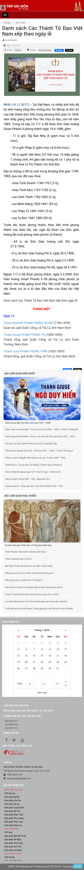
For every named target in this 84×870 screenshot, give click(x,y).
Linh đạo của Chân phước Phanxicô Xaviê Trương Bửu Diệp (31, 443)
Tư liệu (7, 23)
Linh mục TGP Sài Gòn (16, 705)
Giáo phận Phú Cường (14, 818)
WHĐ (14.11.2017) (16, 104)
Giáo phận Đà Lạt (12, 804)
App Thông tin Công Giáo (17, 745)
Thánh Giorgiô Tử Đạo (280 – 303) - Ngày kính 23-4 (27, 479)
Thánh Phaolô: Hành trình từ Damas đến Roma (25, 552)
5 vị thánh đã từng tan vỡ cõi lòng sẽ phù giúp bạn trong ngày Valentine (36, 601)
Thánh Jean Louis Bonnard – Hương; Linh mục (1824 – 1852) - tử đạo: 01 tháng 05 (41, 429)
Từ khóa (33, 50)
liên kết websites (13, 785)
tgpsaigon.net (11, 721)
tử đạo (17, 50)
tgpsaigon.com (11, 724)
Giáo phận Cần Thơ (12, 800)
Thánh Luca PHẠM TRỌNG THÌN (25, 351)
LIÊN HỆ (8, 762)
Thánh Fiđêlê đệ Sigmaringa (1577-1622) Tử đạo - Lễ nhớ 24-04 (33, 472)
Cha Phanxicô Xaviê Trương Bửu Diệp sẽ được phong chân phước (34, 587)
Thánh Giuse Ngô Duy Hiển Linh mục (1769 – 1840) (28, 423)
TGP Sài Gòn (9, 793)
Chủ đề (9, 50)
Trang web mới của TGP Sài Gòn (22, 716)
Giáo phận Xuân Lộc (13, 825)
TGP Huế (8, 832)
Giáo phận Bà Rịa (11, 797)
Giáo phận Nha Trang (13, 843)
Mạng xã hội (11, 733)
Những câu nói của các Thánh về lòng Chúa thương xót (29, 573)
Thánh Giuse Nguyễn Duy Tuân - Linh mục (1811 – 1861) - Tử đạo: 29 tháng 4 (39, 451)
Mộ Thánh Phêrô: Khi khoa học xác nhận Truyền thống (29, 566)
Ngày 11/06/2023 (13, 46)
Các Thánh (20, 23)
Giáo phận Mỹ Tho (12, 811)
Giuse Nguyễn (11, 40)
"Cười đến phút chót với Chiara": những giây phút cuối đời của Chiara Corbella (39, 608)
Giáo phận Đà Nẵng (12, 839)
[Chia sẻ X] (69, 50)
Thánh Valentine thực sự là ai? (18, 559)
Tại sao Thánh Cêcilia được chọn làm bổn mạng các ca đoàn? (32, 594)
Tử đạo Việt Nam (44, 50)
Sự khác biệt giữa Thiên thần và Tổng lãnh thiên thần (28, 545)
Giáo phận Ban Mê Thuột (15, 836)
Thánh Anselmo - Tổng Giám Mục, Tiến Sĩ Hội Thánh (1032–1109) (34, 486)
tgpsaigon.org (11, 728)
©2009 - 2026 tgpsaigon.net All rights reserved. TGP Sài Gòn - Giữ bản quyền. (42, 866)
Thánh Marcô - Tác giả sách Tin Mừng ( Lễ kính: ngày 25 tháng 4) (33, 465)
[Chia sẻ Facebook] (59, 50)
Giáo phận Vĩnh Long (13, 822)
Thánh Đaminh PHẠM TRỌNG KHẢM (28, 323)
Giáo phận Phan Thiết (13, 815)
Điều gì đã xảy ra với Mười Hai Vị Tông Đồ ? (24, 580)
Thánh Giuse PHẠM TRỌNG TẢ (24, 334)
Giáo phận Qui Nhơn (13, 850)
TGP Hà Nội (9, 857)
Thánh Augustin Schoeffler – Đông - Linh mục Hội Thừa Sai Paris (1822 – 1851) (40, 436)
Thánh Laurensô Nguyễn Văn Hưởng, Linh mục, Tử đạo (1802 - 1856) (35, 458)
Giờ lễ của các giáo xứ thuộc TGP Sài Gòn (28, 710)
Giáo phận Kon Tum (13, 846)
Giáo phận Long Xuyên (14, 807)
